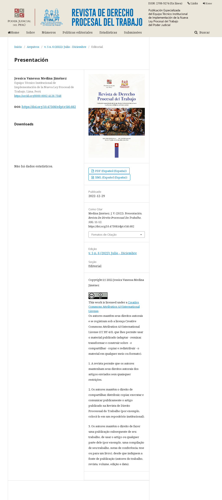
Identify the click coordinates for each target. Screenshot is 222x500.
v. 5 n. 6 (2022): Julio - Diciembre (65, 47)
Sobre (30, 32)
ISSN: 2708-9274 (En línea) (165, 3)
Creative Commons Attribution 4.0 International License (114, 306)
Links (192, 3)
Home (13, 32)
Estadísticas (108, 32)
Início (18, 47)
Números (49, 32)
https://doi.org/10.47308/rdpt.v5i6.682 (49, 107)
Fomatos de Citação (104, 234)
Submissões (133, 32)
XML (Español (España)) (111, 177)
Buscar (204, 32)
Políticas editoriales (78, 32)
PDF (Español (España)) (111, 171)
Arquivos (33, 47)
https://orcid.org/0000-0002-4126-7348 (37, 96)
